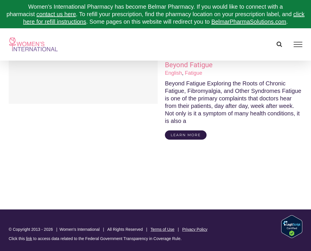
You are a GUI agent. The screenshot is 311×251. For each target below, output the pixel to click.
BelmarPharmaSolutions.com (248, 21)
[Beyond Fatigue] (83, 82)
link (29, 238)
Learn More (186, 135)
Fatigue (193, 73)
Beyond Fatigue (189, 65)
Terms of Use (162, 229)
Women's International (80, 229)
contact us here (56, 14)
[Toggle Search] (279, 44)
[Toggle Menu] (298, 44)
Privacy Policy (194, 229)
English (173, 73)
